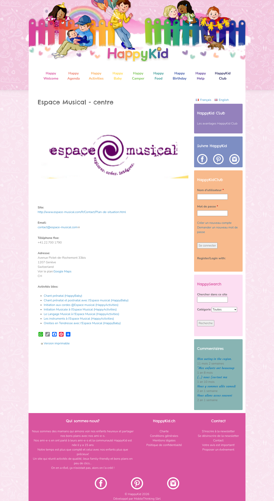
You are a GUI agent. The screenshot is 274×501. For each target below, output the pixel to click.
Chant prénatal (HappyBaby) (63, 296)
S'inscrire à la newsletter (218, 431)
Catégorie (204, 309)
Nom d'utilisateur (210, 190)
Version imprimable (55, 343)
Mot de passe (207, 206)
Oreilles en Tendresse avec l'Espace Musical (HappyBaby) (82, 323)
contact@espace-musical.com (59, 227)
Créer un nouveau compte (214, 223)
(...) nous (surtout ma (212, 377)
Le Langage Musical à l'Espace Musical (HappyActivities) (81, 314)
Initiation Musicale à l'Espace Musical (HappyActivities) (80, 309)
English (224, 100)
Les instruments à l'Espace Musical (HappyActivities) (79, 319)
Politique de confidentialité (164, 445)
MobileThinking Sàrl (147, 499)
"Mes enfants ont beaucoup (215, 368)
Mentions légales (164, 440)
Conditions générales (164, 436)
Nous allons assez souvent (214, 395)
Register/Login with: (211, 258)
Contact (218, 440)
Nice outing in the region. (214, 359)
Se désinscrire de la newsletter (218, 436)
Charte (164, 431)
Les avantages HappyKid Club (217, 123)
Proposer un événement (218, 450)
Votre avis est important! (218, 445)
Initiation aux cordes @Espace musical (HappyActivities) (81, 305)
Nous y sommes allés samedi (216, 386)
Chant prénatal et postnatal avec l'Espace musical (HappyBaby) (86, 300)
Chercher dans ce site (212, 294)
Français (205, 100)
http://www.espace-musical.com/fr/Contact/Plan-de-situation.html (82, 212)
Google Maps (62, 271)
